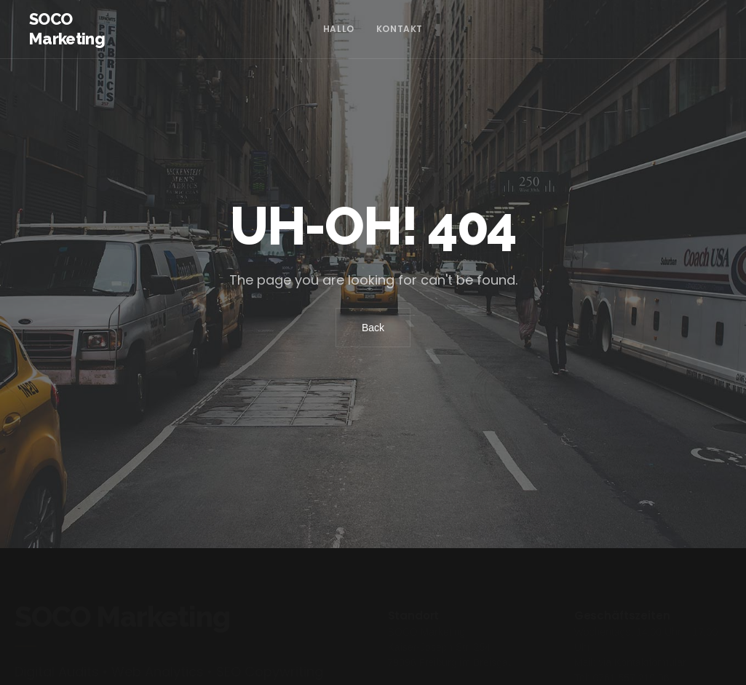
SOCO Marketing (67, 29)
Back (373, 327)
